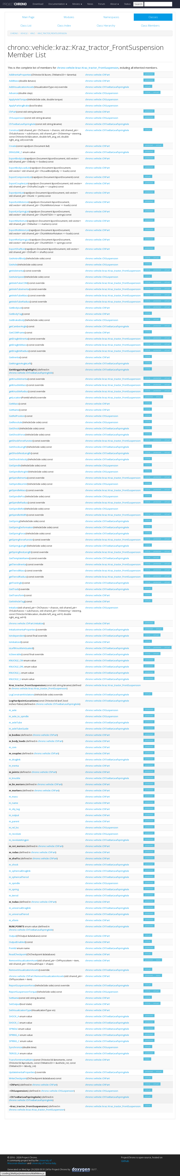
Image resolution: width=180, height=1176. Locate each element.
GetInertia (14, 357)
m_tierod (13, 895)
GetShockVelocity (18, 459)
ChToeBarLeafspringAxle (22, 124)
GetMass (14, 403)
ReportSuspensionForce (22, 985)
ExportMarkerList (18, 220)
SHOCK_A (14, 1016)
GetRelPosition (17, 416)
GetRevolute (15, 422)
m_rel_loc (14, 827)
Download (38, 3)
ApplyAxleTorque (18, 99)
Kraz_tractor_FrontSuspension (52, 33)
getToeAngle (15, 582)
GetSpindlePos (17, 496)
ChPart (12, 111)
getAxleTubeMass (18, 295)
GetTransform (16, 595)
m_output (14, 815)
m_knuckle (14, 778)
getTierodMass (17, 570)
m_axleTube (15, 722)
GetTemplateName (19, 558)
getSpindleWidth (18, 514)
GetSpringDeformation (21, 527)
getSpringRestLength (20, 552)
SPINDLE (13, 1028)
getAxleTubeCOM (18, 283)
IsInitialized (15, 642)
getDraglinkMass (18, 344)
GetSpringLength (18, 545)
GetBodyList (15, 307)
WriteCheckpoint (18, 1078)
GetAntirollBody (17, 258)
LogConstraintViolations (21, 694)
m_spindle (14, 883)
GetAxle (13, 264)
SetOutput (14, 1004)
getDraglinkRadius (18, 351)
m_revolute (15, 833)
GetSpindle (15, 465)
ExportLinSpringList (19, 211)
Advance (13, 93)
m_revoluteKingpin (19, 840)
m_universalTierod (19, 914)
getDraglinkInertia (18, 338)
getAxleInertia (16, 270)
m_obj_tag (14, 809)
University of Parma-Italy (44, 1163)
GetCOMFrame (17, 332)
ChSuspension (17, 117)
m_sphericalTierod (19, 877)
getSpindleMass (17, 490)
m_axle (13, 710)
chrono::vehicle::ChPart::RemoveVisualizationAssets (36, 976)
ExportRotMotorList (19, 230)
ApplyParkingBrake (19, 105)
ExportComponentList (20, 177)
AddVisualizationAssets (21, 87)
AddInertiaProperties (20, 74)
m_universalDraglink (20, 908)
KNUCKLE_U (15, 679)
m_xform (13, 920)
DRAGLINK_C (15, 152)
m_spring (14, 889)
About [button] (114, 3)
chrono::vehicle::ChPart (97, 74)
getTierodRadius (18, 576)
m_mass (13, 796)
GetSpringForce (17, 533)
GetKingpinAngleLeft (20, 363)
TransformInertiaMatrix (21, 1059)
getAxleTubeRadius (19, 301)
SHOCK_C (14, 1022)
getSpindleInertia (18, 477)
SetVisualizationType (20, 1010)
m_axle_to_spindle (19, 716)
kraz (32, 33)
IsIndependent (17, 635)
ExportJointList (16, 192)
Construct (14, 130)
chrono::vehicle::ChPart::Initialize (26, 623)
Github (125, 1161)
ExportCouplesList (18, 183)
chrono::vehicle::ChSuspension (101, 93)
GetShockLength (18, 446)
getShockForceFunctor (21, 440)
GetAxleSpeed (16, 276)
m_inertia (14, 765)
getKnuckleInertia (18, 378)
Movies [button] (77, 3)
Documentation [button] (58, 3)
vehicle (24, 33)
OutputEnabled (17, 942)
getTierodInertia (17, 564)
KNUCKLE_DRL (16, 666)
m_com (12, 747)
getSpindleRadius (18, 502)
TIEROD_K (14, 1053)
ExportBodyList (17, 158)
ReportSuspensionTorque (23, 991)
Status (127, 3)
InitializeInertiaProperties (22, 629)
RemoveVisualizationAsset (23, 960)
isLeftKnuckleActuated (21, 648)
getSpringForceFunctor (21, 539)
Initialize (13, 607)
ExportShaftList (17, 248)
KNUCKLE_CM (16, 660)
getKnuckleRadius (18, 391)
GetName (14, 409)
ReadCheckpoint (18, 954)
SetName (14, 997)
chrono (14, 33)
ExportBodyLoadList (19, 167)
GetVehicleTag (16, 601)
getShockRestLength (20, 453)
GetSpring (14, 521)
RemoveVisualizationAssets (24, 970)
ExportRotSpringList (19, 239)
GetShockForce (17, 434)
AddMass (14, 80)
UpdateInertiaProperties (22, 1072)
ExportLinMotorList (19, 202)
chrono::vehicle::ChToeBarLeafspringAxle (107, 87)
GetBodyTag (15, 313)
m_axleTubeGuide (18, 728)
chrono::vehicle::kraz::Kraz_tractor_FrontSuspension (87, 67)
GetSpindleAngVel (18, 471)
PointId (12, 948)
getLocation (15, 397)
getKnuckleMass (18, 385)
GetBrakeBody (17, 320)
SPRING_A (14, 1035)
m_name (13, 802)
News (90, 3)
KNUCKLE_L (15, 672)
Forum (101, 3)
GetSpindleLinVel (18, 484)
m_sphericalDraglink (20, 870)
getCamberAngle (18, 326)
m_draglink (15, 759)
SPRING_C (14, 1041)
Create (12, 146)
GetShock (14, 428)
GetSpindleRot (16, 508)
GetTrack (14, 589)
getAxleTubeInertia (19, 289)
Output (12, 935)
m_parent (14, 821)
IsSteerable (15, 654)
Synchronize (15, 1047)
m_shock (13, 864)
